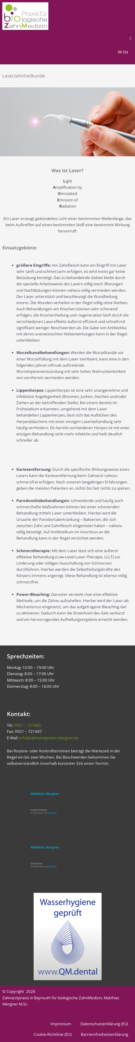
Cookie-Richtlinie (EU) (53, 1034)
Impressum (60, 1023)
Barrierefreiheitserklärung (104, 1034)
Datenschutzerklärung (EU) (104, 1023)
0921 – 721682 (27, 725)
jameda (52, 812)
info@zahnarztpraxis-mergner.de (49, 737)
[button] (130, 38)
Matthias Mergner (45, 794)
